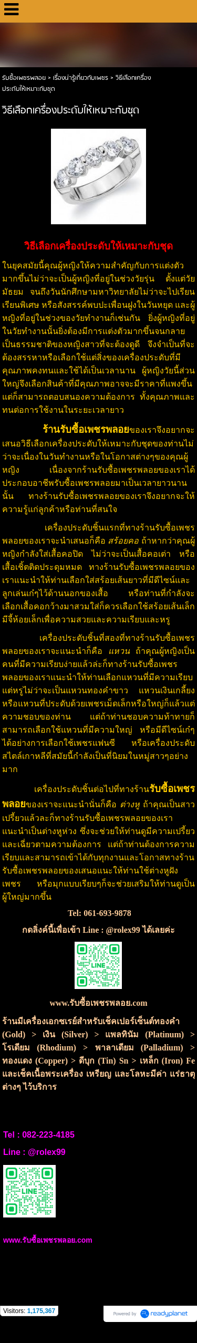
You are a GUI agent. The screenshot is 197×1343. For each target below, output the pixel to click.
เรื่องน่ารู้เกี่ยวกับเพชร (81, 78)
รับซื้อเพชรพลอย (24, 78)
